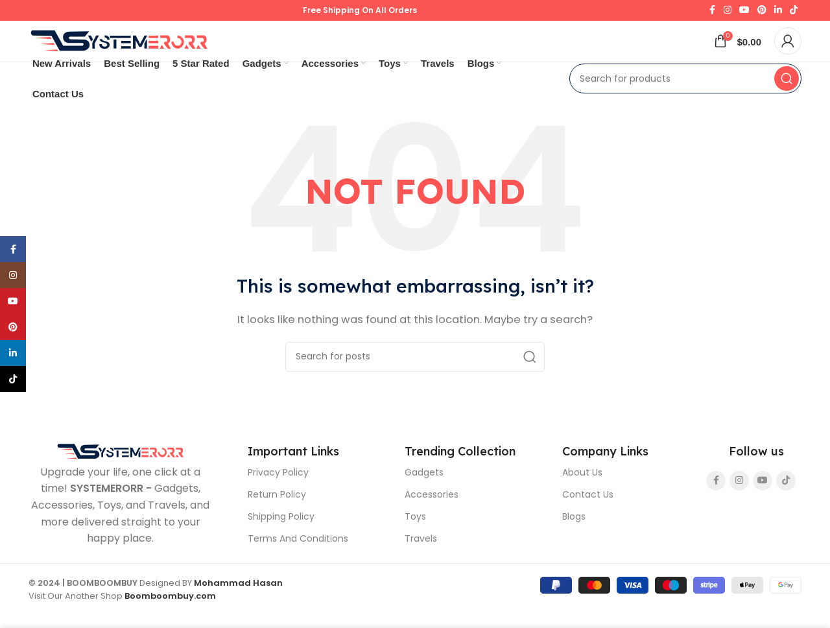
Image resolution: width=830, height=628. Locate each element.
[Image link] (120, 473)
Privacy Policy (278, 495)
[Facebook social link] (712, 14)
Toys (415, 539)
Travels (421, 561)
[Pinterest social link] (761, 14)
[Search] (685, 101)
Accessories (431, 517)
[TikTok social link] (793, 14)
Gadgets (424, 495)
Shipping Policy (281, 539)
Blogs (574, 539)
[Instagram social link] (727, 14)
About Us (582, 495)
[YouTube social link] (744, 14)
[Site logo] (119, 56)
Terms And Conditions (298, 561)
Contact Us (587, 517)
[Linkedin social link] (778, 14)
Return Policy (277, 517)
